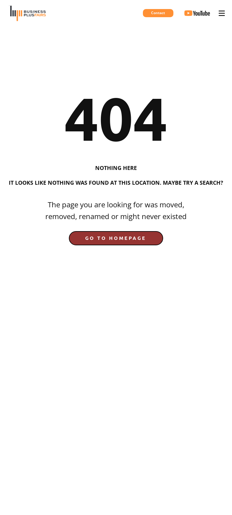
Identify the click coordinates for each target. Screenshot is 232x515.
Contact (158, 12)
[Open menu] (222, 13)
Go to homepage (115, 238)
